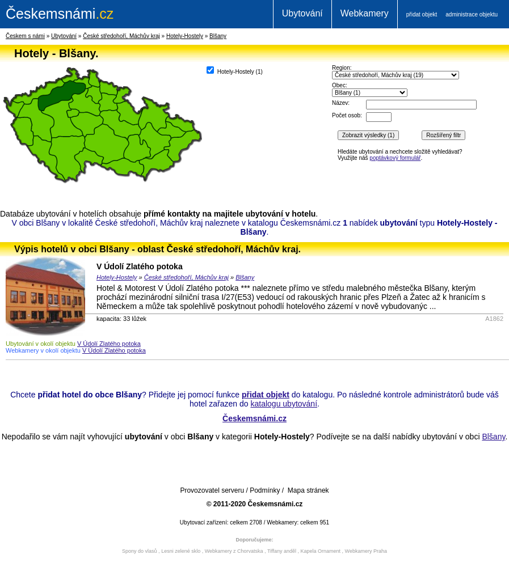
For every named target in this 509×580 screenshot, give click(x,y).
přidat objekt (421, 14)
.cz (59, 14)
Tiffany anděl (281, 551)
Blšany (217, 36)
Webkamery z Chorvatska (234, 551)
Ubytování (302, 13)
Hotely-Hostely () (235, 70)
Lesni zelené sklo (180, 551)
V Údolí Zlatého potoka (139, 266)
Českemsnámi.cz (254, 418)
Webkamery (364, 13)
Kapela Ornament (320, 551)
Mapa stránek (308, 490)
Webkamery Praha (366, 551)
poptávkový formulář (394, 158)
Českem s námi (25, 36)
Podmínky (265, 490)
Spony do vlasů (139, 551)
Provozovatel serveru (212, 490)
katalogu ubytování (283, 403)
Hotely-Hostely (184, 36)
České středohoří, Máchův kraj (121, 36)
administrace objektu (471, 14)
